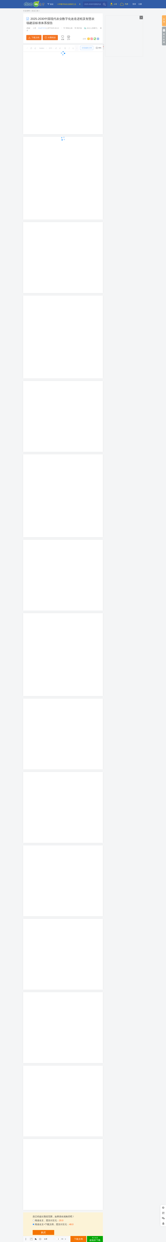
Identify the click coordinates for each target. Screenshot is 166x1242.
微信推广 (163, 1218)
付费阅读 (50, 37)
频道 (50, 4)
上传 (113, 4)
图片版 (78, 28)
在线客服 (163, 1223)
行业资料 (26, 11)
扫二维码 (163, 1213)
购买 (43, 1232)
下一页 (65, 1239)
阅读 (28, 28)
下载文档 (33, 37)
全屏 (45, 1239)
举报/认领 (67, 28)
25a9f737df (42, 28)
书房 (124, 4)
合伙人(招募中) (90, 28)
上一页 (54, 1239)
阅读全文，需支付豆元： (48, 1220)
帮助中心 (163, 1207)
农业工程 (35, 11)
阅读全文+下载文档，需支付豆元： (53, 1224)
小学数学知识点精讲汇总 (66, 4)
